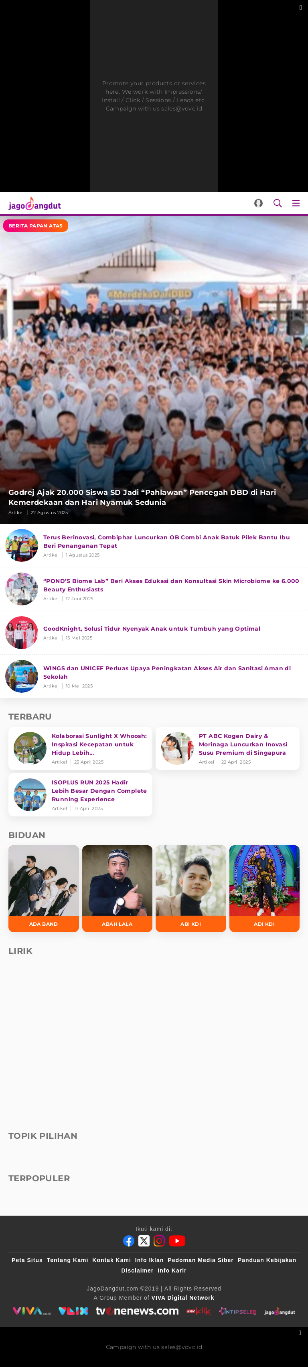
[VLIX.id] (73, 1311)
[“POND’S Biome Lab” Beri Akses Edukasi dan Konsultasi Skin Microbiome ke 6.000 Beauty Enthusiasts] (154, 589)
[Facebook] (128, 1240)
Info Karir (172, 1270)
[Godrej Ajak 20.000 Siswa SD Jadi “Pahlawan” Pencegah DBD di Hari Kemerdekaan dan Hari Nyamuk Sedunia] (154, 370)
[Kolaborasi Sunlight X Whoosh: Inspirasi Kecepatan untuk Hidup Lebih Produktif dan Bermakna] (80, 748)
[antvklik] (198, 1311)
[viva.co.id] (31, 1311)
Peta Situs (27, 1260)
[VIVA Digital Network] (183, 1298)
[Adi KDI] (264, 888)
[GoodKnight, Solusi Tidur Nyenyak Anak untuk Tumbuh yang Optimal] (154, 633)
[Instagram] (159, 1240)
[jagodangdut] (279, 1311)
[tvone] (137, 1311)
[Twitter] (144, 1240)
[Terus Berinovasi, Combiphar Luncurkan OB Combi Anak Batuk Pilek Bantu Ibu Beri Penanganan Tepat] (154, 545)
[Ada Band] (43, 888)
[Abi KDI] (191, 888)
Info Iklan (149, 1260)
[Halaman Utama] (33, 203)
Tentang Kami (68, 1260)
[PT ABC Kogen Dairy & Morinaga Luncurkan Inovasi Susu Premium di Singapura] (228, 748)
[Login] (258, 203)
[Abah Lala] (117, 888)
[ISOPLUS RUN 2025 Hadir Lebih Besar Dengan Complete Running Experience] (80, 794)
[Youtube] (177, 1240)
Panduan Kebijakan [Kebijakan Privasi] (267, 1260)
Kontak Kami (111, 1260)
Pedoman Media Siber (200, 1260)
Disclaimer (137, 1270)
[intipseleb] (237, 1311)
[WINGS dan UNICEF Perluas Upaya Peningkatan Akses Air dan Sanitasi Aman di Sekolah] (154, 676)
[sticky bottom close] (301, 1332)
